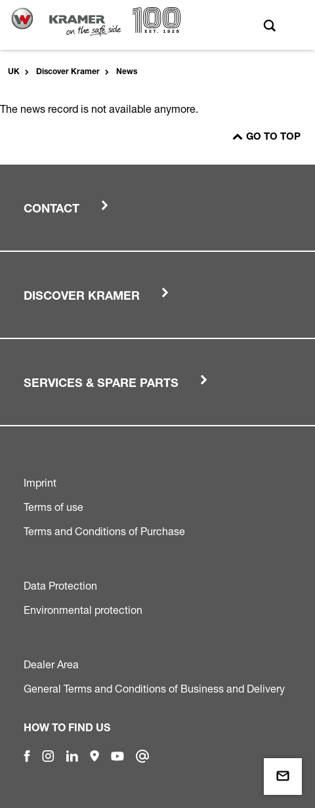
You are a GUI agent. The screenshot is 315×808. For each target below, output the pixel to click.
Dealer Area (51, 664)
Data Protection (60, 585)
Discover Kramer (68, 72)
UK (14, 72)
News (126, 72)
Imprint (40, 482)
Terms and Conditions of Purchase (104, 531)
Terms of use (53, 507)
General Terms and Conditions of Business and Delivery (154, 688)
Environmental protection (83, 609)
